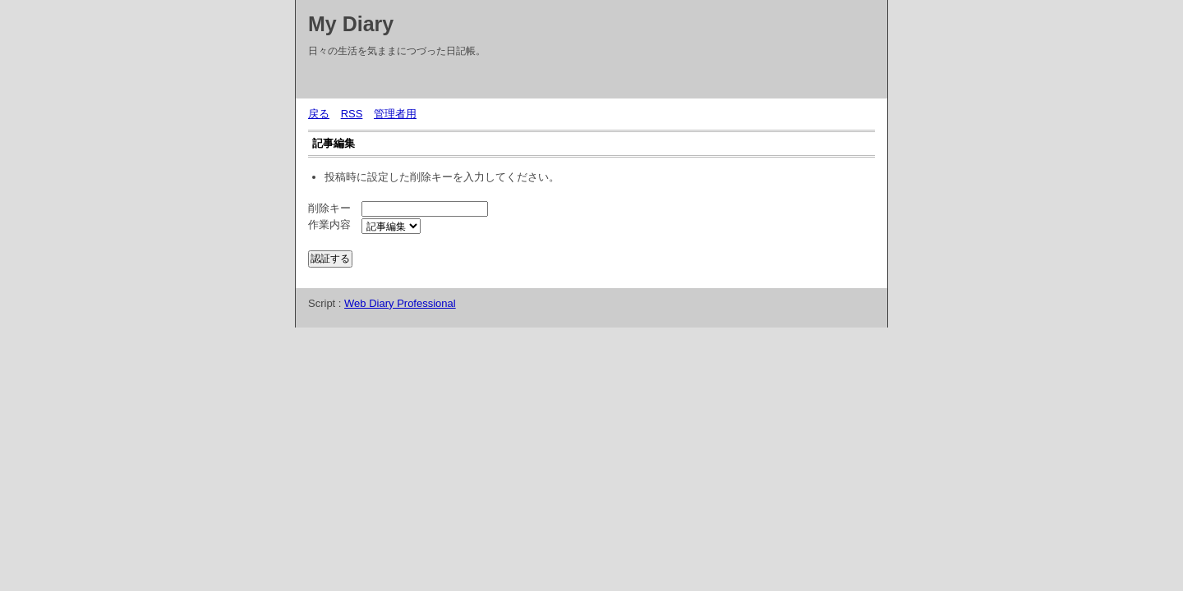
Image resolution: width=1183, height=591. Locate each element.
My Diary (351, 23)
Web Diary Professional (400, 303)
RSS (352, 114)
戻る (318, 114)
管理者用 (395, 114)
